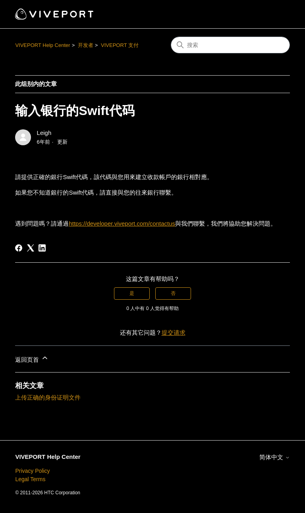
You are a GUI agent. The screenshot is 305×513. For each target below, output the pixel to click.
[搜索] (230, 45)
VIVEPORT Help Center (42, 45)
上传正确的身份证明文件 (48, 397)
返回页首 (31, 358)
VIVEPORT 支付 (120, 45)
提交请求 (173, 332)
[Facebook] (18, 248)
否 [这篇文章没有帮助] (173, 293)
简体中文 (274, 457)
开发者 (85, 45)
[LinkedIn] (42, 248)
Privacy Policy (32, 471)
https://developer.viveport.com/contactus (122, 223)
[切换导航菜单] (276, 14)
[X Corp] (30, 248)
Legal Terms (30, 479)
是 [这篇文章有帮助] (131, 293)
